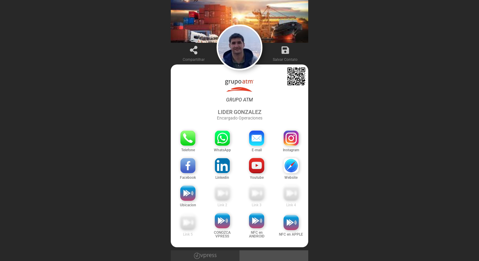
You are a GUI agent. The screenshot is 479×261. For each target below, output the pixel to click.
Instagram (291, 150)
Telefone (188, 150)
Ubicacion (188, 205)
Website (291, 177)
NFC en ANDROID (257, 234)
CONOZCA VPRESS (222, 234)
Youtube (257, 177)
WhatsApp (222, 150)
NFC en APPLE (291, 234)
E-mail (257, 150)
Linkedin (222, 177)
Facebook (188, 177)
